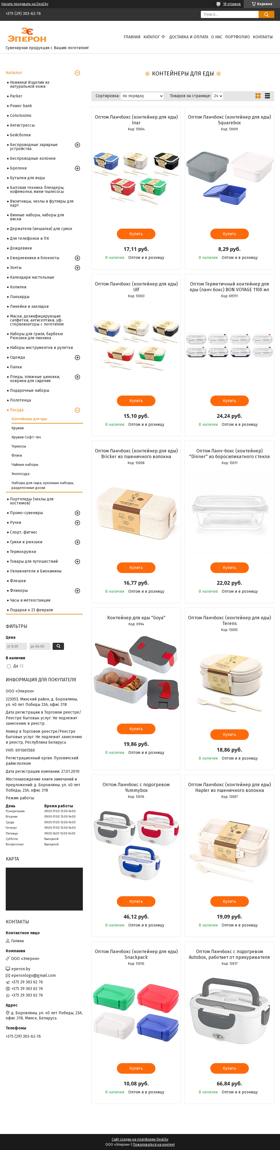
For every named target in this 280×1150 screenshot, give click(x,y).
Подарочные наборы (29, 390)
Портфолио (237, 37)
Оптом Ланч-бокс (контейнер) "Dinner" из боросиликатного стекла (229, 453)
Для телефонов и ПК (29, 238)
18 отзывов (232, 4)
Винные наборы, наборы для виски (37, 217)
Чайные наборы (24, 464)
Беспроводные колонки (32, 158)
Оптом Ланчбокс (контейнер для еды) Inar (136, 119)
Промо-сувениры (26, 512)
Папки (16, 367)
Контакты (263, 37)
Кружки (17, 428)
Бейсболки (20, 135)
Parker (16, 96)
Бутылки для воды (27, 177)
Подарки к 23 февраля (31, 610)
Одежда (17, 357)
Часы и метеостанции (30, 600)
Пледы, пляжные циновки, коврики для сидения (35, 378)
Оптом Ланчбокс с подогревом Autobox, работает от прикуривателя (229, 954)
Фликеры (19, 590)
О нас (216, 37)
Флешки (18, 580)
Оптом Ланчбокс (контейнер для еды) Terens (229, 620)
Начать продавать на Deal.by (24, 4)
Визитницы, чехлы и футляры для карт (41, 203)
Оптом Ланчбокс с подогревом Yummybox (136, 787)
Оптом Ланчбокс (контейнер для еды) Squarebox (229, 119)
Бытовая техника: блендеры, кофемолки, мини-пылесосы (37, 189)
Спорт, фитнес (23, 532)
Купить (136, 233)
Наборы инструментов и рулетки (41, 347)
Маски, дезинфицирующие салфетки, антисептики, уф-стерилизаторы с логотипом (37, 320)
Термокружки (23, 551)
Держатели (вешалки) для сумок (41, 228)
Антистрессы (22, 125)
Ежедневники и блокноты (34, 257)
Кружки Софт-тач (26, 437)
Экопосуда (20, 474)
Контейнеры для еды (29, 419)
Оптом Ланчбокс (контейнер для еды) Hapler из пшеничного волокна (229, 787)
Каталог (151, 37)
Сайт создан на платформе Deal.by (140, 1139)
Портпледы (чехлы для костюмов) (31, 501)
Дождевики (21, 248)
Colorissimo (20, 115)
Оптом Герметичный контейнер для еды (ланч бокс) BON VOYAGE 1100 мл (229, 286)
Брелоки (18, 168)
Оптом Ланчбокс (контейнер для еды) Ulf (136, 286)
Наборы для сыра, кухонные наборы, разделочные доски (42, 485)
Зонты (15, 267)
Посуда (16, 410)
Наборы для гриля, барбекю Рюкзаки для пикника (36, 336)
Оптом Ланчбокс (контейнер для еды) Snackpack (136, 954)
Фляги (16, 455)
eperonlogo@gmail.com (33, 975)
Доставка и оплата (188, 37)
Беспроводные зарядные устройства (34, 146)
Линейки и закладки (29, 306)
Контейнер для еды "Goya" (136, 617)
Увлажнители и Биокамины (35, 571)
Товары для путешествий (34, 561)
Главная (132, 37)
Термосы (18, 446)
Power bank (21, 105)
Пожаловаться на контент (154, 1145)
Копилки (18, 287)
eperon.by (20, 969)
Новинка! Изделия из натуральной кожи (29, 84)
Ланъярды (19, 296)
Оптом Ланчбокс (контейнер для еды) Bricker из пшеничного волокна (136, 453)
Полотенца (20, 400)
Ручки (15, 522)
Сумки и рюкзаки (26, 542)
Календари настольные (32, 277)
